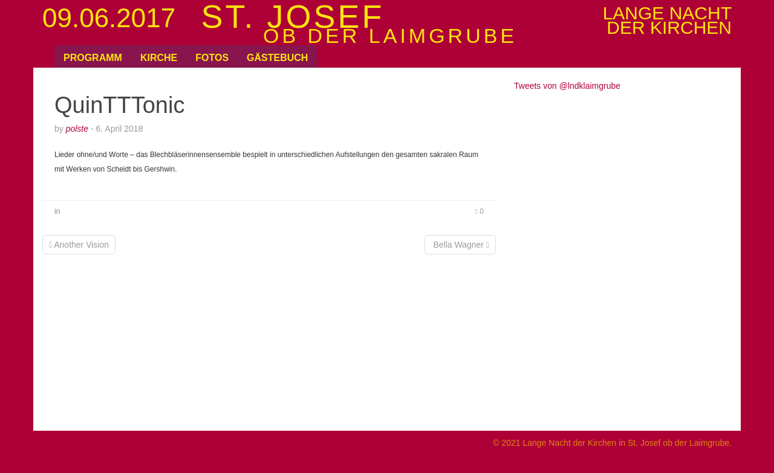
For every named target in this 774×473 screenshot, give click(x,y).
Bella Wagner (460, 244)
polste (77, 129)
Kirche (158, 58)
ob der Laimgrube (390, 35)
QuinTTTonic (119, 105)
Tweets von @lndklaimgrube (567, 86)
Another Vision (79, 244)
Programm (92, 58)
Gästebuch (277, 58)
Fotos (212, 58)
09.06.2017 (108, 18)
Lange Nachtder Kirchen (667, 20)
